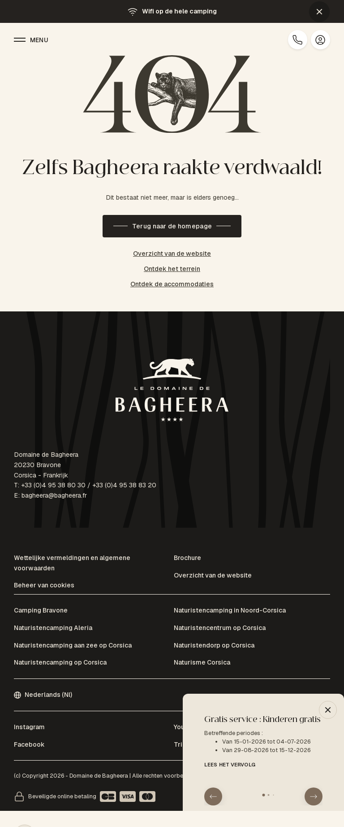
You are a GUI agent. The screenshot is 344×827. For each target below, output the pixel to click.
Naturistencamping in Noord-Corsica (230, 610)
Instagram (29, 727)
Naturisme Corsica (202, 662)
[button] (319, 11)
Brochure (187, 558)
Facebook (29, 744)
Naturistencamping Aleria (53, 628)
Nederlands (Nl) (43, 695)
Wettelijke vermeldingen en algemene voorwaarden (72, 563)
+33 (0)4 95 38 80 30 (53, 485)
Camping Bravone (41, 610)
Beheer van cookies (44, 585)
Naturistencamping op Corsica (60, 662)
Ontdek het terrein (172, 269)
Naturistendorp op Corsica (214, 645)
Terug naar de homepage (172, 226)
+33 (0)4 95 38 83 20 (124, 485)
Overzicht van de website (172, 253)
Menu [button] (31, 40)
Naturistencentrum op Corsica (220, 628)
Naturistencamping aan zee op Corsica (73, 645)
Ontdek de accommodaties (172, 284)
